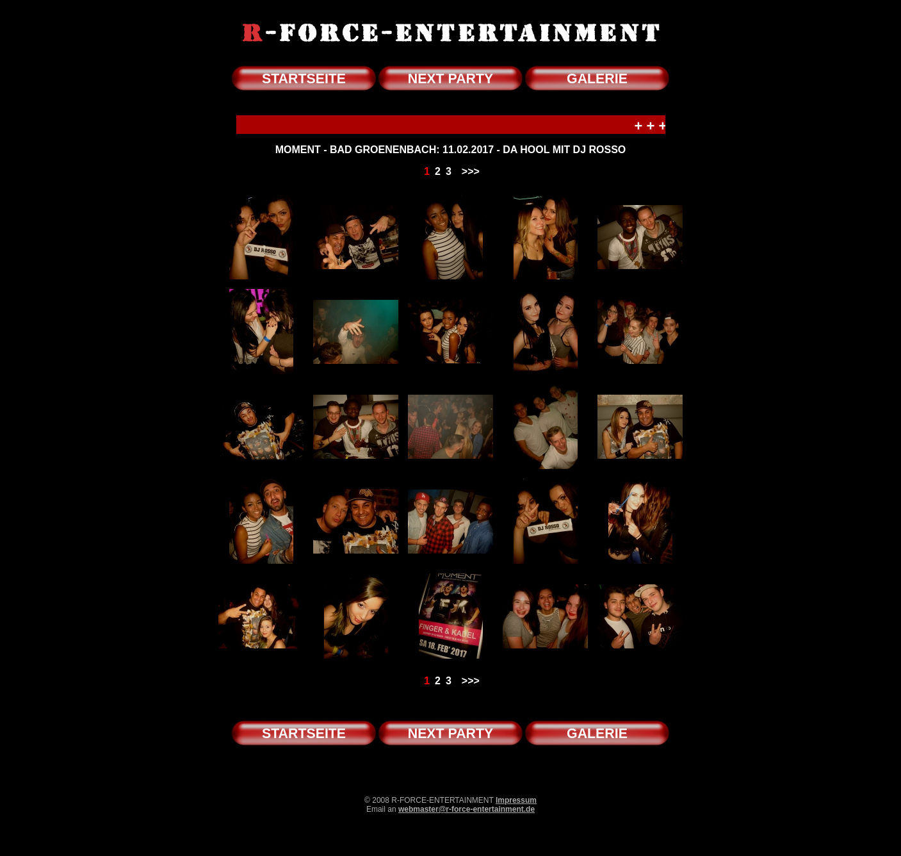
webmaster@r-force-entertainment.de (466, 809)
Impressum (516, 800)
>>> (471, 171)
